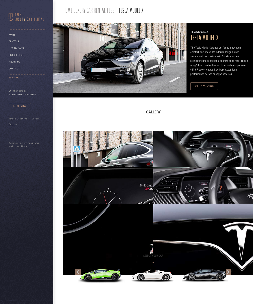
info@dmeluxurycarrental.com (22, 95)
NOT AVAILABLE (204, 86)
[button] (78, 271)
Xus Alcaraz (22, 146)
